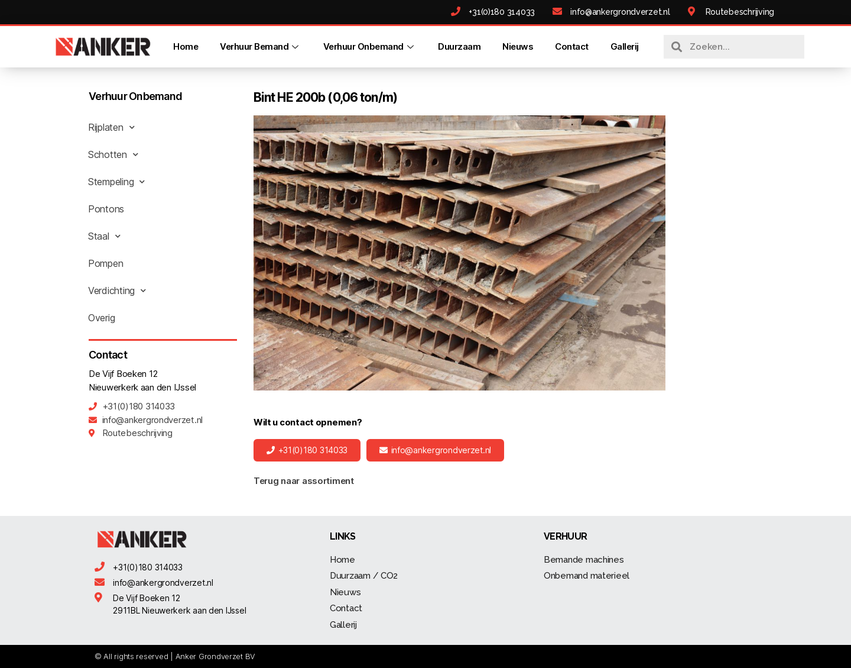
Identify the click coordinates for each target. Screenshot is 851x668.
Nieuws (517, 46)
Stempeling (116, 182)
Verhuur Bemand (260, 46)
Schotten (113, 154)
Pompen (105, 263)
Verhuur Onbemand (370, 46)
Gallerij (624, 46)
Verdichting (117, 290)
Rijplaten (111, 127)
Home (185, 46)
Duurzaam (459, 46)
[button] (307, 450)
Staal (104, 236)
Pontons (106, 209)
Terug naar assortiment (304, 480)
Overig (101, 318)
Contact (572, 46)
